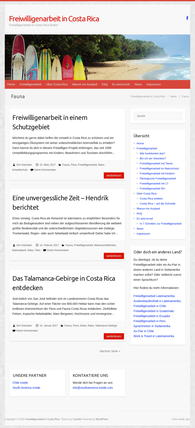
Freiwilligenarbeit (31, 84)
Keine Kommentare (45, 169)
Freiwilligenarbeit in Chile (150, 306)
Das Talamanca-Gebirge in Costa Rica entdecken (63, 282)
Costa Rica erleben (151, 198)
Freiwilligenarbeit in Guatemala (154, 311)
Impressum (153, 84)
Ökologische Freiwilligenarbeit (158, 178)
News (138, 84)
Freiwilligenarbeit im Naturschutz (159, 168)
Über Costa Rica (57, 84)
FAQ (105, 84)
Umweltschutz (20, 169)
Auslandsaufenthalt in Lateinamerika (157, 301)
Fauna (66, 164)
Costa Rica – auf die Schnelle (158, 203)
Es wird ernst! (121, 84)
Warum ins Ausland (84, 84)
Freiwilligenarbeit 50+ (153, 188)
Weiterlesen (113, 175)
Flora (73, 164)
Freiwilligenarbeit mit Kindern (157, 173)
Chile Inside (20, 382)
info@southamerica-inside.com (93, 387)
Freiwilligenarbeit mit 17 (154, 183)
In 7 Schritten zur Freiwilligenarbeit (160, 223)
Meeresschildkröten (105, 245)
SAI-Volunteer (24, 164)
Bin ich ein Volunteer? (153, 158)
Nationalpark (19, 250)
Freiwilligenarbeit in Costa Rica (54, 18)
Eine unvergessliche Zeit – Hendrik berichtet (60, 202)
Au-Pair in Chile (144, 331)
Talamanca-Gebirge (106, 325)
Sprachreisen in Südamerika (152, 326)
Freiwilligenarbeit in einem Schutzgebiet (49, 122)
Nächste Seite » (110, 351)
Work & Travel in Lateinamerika (154, 336)
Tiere (38, 250)
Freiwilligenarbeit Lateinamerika (154, 296)
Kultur (83, 325)
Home (11, 84)
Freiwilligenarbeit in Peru (150, 321)
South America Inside (26, 387)
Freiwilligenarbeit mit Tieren (156, 163)
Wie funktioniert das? (152, 153)
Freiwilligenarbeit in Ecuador (152, 316)
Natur (101, 164)
